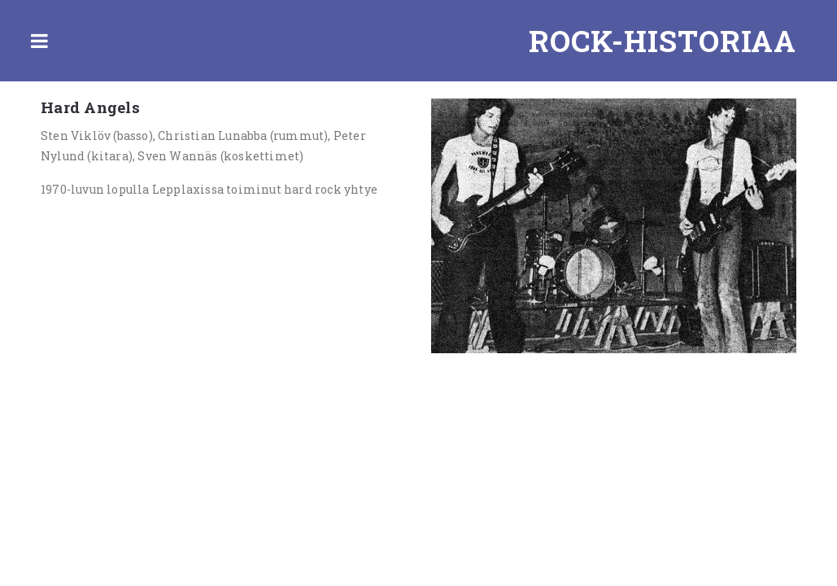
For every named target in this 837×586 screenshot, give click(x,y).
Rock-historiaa (662, 40)
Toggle (39, 40)
